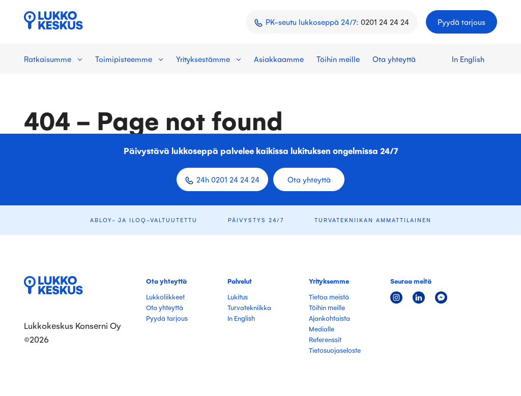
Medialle (321, 328)
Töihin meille (338, 59)
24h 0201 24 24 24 (227, 179)
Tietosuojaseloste (335, 350)
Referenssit (325, 339)
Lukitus (237, 296)
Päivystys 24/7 (256, 220)
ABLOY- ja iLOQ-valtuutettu (143, 220)
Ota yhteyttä (394, 59)
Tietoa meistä (329, 296)
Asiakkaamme (279, 59)
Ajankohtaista (329, 318)
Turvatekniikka (249, 307)
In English (468, 59)
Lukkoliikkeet (165, 296)
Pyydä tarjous (461, 21)
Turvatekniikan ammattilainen (372, 220)
